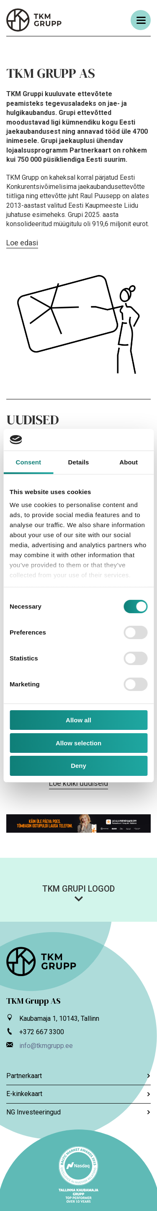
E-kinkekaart (78, 1094)
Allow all (78, 720)
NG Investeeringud (78, 1112)
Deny (78, 765)
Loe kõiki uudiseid (78, 783)
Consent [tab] (28, 462)
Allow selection (78, 743)
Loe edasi (22, 242)
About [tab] (128, 462)
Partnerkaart (78, 1076)
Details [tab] (78, 462)
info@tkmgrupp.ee (46, 1046)
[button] (78, 893)
